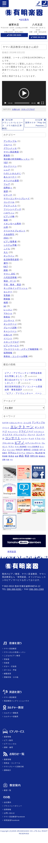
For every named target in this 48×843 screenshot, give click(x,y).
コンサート (9, 320)
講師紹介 (7, 770)
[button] (24, 93)
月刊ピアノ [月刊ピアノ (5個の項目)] (30, 453)
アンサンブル (10, 141)
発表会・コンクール (11, 763)
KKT (6, 267)
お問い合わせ (9, 813)
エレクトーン (10, 166)
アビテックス (10, 206)
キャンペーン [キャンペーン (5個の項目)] (13, 432)
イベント (8, 338)
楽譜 (6, 191)
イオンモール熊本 (12, 224)
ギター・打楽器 (10, 666)
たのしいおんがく (12, 173)
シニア (7, 170)
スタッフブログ (28, 109)
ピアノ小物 (9, 216)
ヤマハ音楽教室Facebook (14, 817)
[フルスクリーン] (42, 103)
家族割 (7, 155)
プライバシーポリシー (12, 806)
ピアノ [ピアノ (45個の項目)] (20, 442)
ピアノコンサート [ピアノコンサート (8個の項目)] (33, 443)
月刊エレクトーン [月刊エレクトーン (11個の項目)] (16, 452)
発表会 (7, 317)
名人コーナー (10, 177)
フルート (8, 145)
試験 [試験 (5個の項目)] (4, 459)
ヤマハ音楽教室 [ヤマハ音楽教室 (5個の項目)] (33, 447)
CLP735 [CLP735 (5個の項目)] (5, 423)
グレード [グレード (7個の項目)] (31, 435)
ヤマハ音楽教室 (10, 649)
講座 (6, 270)
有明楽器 (11, 552)
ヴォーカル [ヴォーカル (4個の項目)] (11, 449)
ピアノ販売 (8, 740)
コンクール (9, 202)
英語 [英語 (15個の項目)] (27, 456)
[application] (24, 93)
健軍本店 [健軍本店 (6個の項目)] (27, 450)
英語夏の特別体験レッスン (17, 159)
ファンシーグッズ (12, 209)
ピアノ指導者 (10, 241)
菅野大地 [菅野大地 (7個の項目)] (34, 456)
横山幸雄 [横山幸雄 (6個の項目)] (38, 453)
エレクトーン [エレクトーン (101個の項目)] (22, 427)
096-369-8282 (15, 35)
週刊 (6, 263)
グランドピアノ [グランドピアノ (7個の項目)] (20, 435)
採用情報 (8, 353)
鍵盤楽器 (7, 674)
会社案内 (24, 19)
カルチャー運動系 (10, 713)
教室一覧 (7, 790)
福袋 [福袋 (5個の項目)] (16, 456)
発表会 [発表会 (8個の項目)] (11, 456)
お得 (6, 227)
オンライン (9, 256)
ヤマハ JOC (9, 274)
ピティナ (8, 195)
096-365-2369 (36, 589)
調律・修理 (8, 747)
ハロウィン (9, 213)
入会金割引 (9, 234)
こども (7, 249)
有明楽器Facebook (11, 820)
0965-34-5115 (39, 37)
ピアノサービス (11, 346)
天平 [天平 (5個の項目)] (41, 450)
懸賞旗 (7, 299)
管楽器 (6, 659)
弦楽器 (6, 663)
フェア (7, 184)
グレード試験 (10, 328)
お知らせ (16, 109)
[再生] (5, 103)
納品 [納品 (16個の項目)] (21, 456)
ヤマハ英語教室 (11, 152)
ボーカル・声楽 (10, 670)
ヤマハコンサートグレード (17, 198)
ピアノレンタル (10, 744)
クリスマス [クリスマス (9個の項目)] (7, 434)
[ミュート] (38, 103)
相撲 (6, 302)
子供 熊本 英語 (12, 285)
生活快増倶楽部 (11, 259)
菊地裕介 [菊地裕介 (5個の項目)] (42, 456)
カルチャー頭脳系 (10, 716)
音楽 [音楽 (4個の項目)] (7, 459)
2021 (6, 238)
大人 (6, 252)
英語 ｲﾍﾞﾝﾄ (10, 281)
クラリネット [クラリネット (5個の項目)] (39, 432)
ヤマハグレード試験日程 (13, 767)
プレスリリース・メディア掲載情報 (21, 349)
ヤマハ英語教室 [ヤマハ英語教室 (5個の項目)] (21, 447)
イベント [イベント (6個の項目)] (5, 428)
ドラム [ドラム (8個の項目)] (37, 438)
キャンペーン (10, 331)
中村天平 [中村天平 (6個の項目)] (19, 450)
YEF (6, 163)
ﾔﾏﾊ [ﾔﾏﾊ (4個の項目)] (11, 459)
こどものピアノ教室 (11, 656)
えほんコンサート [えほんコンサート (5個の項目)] (16, 423)
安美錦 (7, 295)
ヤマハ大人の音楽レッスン (14, 652)
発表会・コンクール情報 (16, 356)
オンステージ (10, 324)
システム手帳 (10, 245)
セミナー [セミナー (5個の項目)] (24, 438)
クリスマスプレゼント (14, 231)
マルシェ (8, 313)
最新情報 (7, 737)
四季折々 (8, 188)
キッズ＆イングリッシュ (16, 288)
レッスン (8, 310)
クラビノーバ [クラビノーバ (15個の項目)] (26, 431)
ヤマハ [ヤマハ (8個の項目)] (11, 446)
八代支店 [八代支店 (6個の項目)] (35, 450)
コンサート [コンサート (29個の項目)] (12, 438)
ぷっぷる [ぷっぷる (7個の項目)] (27, 423)
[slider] (22, 103)
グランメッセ (10, 148)
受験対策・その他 (10, 677)
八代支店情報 (10, 277)
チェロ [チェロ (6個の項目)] (31, 438)
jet (5, 306)
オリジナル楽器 (11, 180)
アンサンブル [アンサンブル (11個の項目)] (38, 422)
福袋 (6, 220)
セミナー (8, 292)
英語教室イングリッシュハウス (16, 701)
